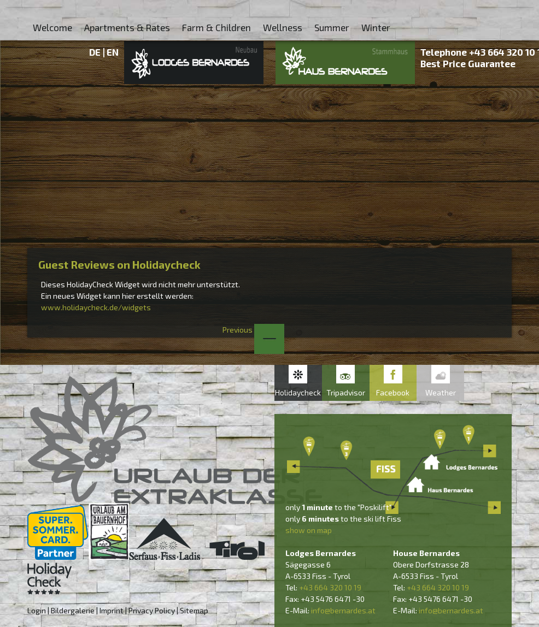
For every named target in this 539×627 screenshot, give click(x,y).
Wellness (282, 27)
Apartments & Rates (127, 27)
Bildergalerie (73, 610)
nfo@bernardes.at (344, 610)
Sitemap (194, 610)
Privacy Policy (151, 610)
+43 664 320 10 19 (330, 587)
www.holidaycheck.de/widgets (96, 307)
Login (36, 610)
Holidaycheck (298, 392)
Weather (440, 392)
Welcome (52, 27)
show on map (308, 530)
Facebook (392, 392)
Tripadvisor (345, 392)
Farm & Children (216, 27)
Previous (253, 329)
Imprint (111, 610)
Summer (331, 27)
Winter (375, 27)
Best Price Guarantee (467, 63)
